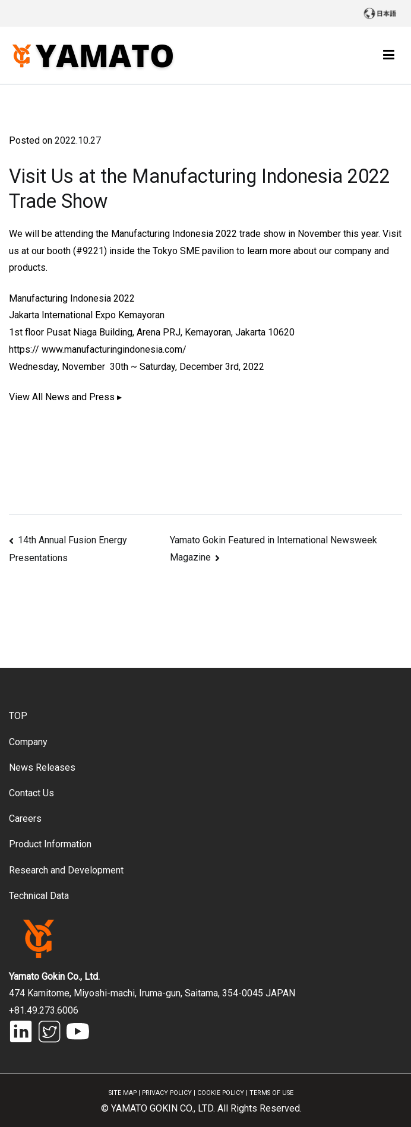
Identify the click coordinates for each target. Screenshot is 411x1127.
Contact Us (31, 793)
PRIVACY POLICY (167, 1093)
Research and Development (66, 870)
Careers (25, 818)
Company (28, 742)
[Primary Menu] (388, 55)
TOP (18, 715)
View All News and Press (62, 397)
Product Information (50, 844)
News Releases (42, 767)
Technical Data (39, 895)
